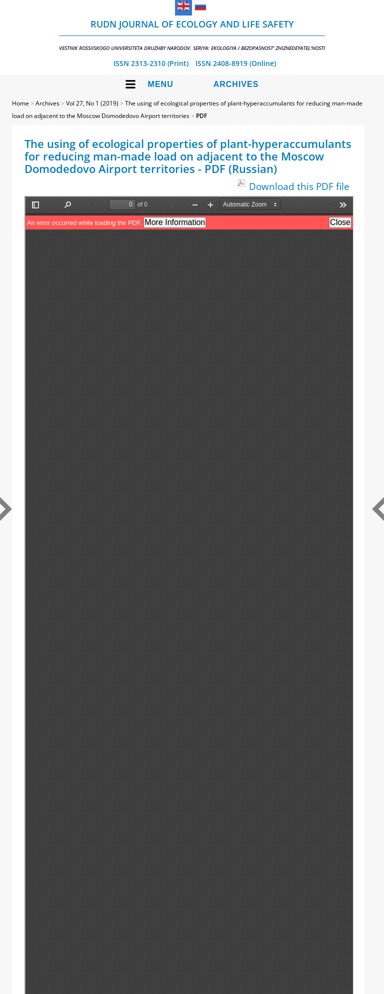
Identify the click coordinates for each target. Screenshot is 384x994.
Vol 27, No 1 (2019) (92, 103)
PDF (201, 116)
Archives (236, 84)
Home (20, 103)
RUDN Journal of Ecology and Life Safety (192, 35)
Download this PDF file (299, 186)
